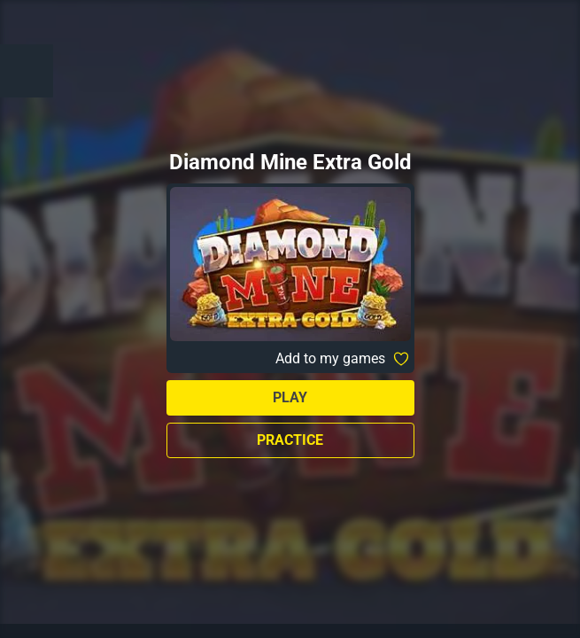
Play (290, 397)
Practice (290, 440)
